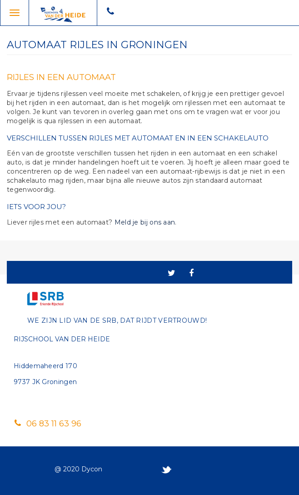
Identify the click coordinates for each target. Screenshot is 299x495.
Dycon (91, 469)
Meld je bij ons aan (145, 222)
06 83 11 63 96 (47, 424)
